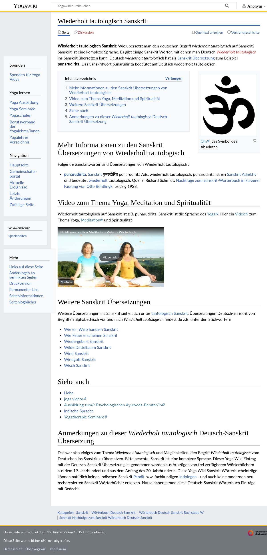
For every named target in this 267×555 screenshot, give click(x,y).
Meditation (90, 219)
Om (204, 141)
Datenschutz (12, 549)
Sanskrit (95, 174)
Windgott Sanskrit (80, 359)
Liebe (69, 392)
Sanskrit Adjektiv (241, 174)
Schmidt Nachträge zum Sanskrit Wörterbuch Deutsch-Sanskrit (105, 518)
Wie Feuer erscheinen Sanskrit (90, 335)
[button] (111, 257)
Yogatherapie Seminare (84, 416)
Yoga (211, 213)
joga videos (74, 398)
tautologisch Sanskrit (169, 313)
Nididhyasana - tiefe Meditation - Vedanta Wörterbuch (98, 232)
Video (240, 213)
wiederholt (98, 180)
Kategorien (65, 512)
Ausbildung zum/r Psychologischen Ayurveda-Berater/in (113, 404)
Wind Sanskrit (76, 353)
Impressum (58, 549)
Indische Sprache (79, 410)
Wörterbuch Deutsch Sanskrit (113, 512)
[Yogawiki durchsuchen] (144, 5)
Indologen (188, 476)
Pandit (139, 476)
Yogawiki (25, 5)
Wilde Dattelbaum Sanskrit (87, 347)
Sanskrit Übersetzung (196, 57)
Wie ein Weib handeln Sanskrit (91, 329)
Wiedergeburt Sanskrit (84, 341)
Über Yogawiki (35, 549)
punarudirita (75, 174)
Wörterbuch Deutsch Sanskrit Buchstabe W (171, 512)
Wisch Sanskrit (77, 365)
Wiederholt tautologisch (236, 51)
